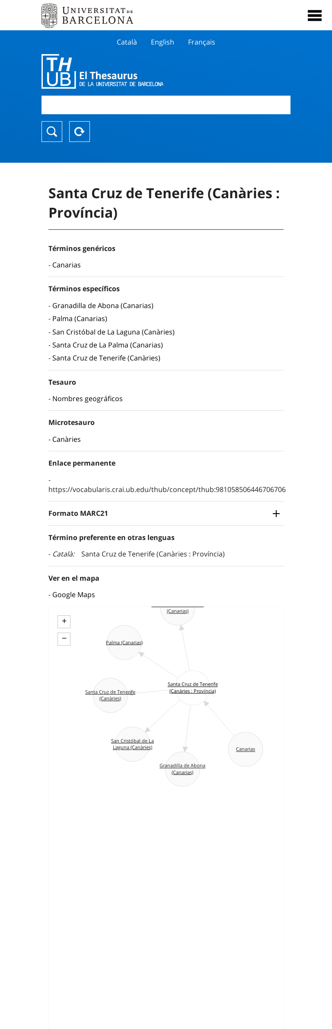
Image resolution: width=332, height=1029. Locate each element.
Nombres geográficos (87, 398)
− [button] (64, 638)
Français (201, 42)
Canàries (66, 439)
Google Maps (73, 594)
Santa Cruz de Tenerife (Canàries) (106, 358)
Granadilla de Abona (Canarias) (102, 305)
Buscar (52, 131)
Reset (79, 131)
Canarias (66, 265)
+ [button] (64, 621)
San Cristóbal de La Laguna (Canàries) (113, 332)
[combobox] (166, 105)
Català (127, 42)
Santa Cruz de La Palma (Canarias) (107, 345)
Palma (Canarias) (79, 318)
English (162, 42)
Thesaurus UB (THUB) (129, 71)
